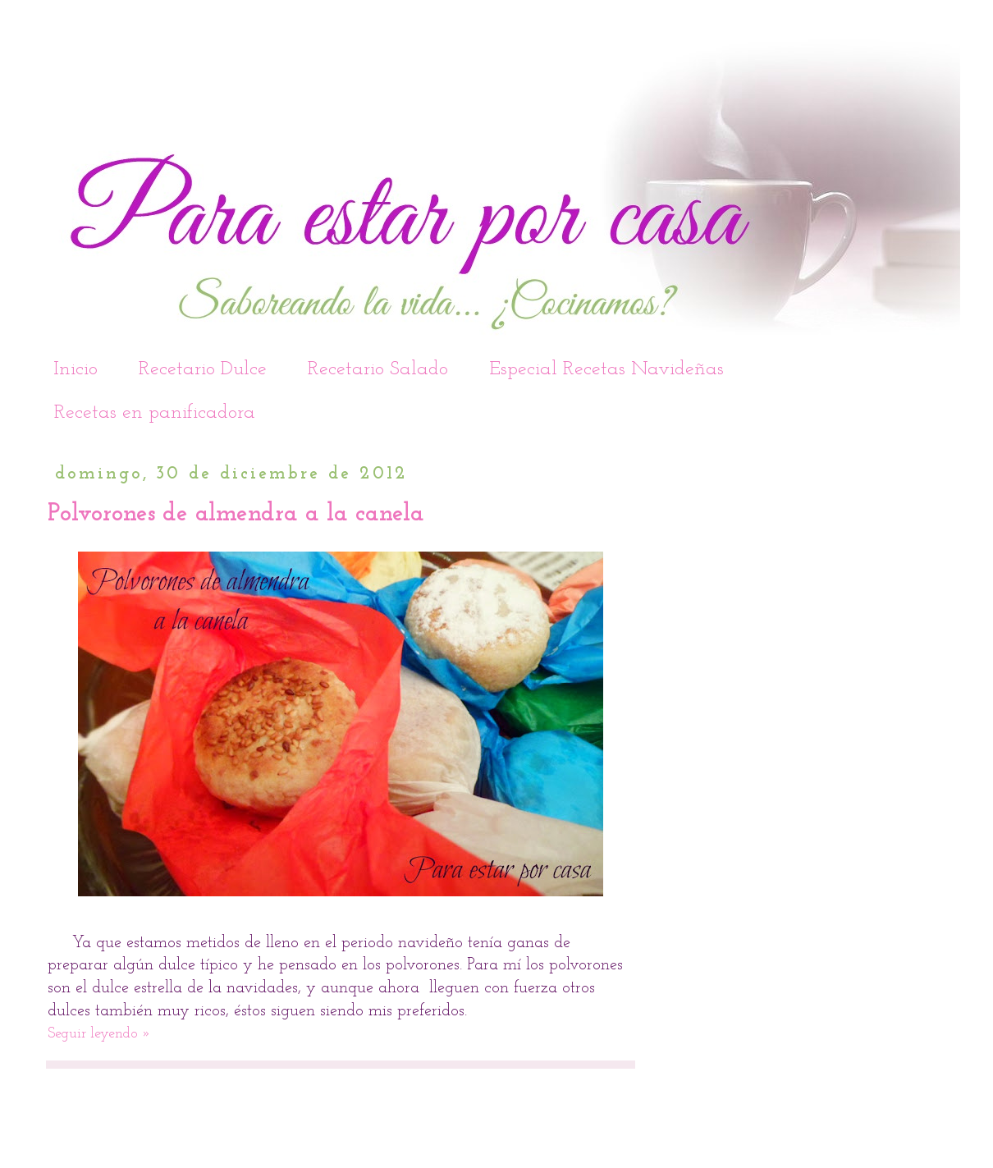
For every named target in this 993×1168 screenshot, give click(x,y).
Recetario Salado (378, 369)
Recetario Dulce (203, 369)
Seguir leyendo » (99, 1034)
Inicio (75, 369)
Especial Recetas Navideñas (606, 369)
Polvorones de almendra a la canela (236, 514)
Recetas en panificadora (154, 413)
